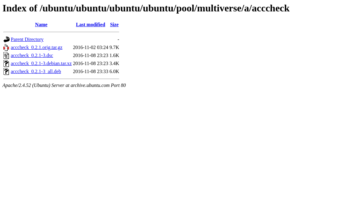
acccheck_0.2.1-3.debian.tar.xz (41, 63)
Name (41, 24)
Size (114, 24)
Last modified (90, 24)
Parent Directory (27, 39)
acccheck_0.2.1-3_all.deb (36, 71)
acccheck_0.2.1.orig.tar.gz (36, 47)
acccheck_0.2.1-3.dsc (32, 55)
